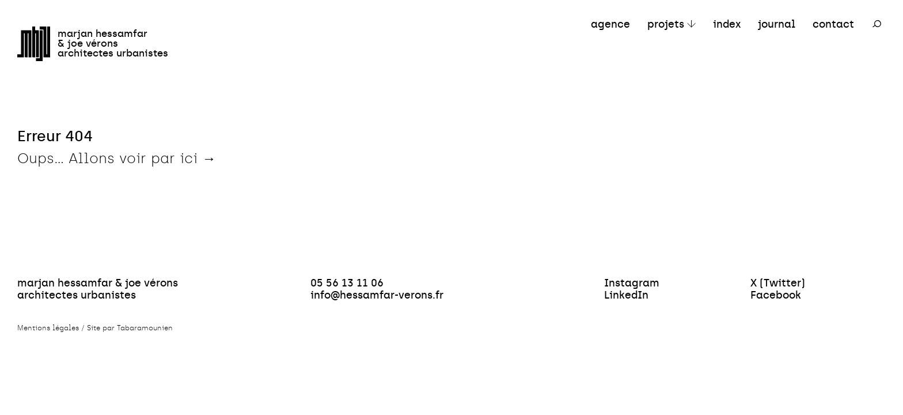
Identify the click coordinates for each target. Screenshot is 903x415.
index (727, 24)
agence (610, 24)
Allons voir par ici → (142, 158)
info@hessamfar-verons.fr (376, 295)
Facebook (775, 295)
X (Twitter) (777, 283)
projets (665, 24)
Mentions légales (48, 328)
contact (833, 24)
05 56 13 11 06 (347, 283)
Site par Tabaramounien (130, 328)
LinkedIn (626, 295)
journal (776, 24)
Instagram (631, 283)
